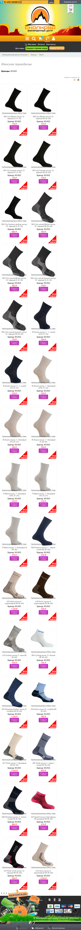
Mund (41, 55)
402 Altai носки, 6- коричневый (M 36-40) (14, 602)
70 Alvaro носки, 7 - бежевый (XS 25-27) (14, 441)
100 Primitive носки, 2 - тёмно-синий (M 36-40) (43, 548)
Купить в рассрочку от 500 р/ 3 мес (14, 705)
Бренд (33, 55)
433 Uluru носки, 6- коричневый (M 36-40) (43, 872)
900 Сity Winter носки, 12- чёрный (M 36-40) (43, 117)
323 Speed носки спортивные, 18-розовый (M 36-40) (43, 818)
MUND (14, 71)
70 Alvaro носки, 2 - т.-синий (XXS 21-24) (43, 333)
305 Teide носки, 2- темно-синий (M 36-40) (43, 764)
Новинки (34, 913)
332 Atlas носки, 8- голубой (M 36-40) (43, 710)
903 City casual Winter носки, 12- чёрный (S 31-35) (14, 279)
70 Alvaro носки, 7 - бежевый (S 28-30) (43, 441)
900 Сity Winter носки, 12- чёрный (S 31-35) (14, 117)
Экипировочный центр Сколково (14, 55)
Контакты (51, 44)
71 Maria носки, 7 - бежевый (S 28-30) (14, 548)
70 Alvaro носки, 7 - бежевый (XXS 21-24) (43, 387)
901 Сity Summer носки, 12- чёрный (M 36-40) (43, 171)
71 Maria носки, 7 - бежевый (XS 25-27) (43, 495)
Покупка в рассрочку (34, 900)
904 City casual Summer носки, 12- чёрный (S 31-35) (43, 279)
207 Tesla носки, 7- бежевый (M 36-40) (14, 764)
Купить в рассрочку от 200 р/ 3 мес (14, 490)
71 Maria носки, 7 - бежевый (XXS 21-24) (14, 495)
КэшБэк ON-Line (57, 48)
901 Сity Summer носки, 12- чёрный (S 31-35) (14, 171)
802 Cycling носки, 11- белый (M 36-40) (43, 656)
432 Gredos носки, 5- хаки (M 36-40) (14, 656)
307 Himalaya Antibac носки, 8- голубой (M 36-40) (14, 710)
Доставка (19, 48)
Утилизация (34, 910)
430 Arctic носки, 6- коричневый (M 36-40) (43, 602)
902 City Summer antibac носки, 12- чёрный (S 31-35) (14, 225)
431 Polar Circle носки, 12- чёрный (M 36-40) (14, 872)
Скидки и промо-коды (36, 48)
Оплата (41, 44)
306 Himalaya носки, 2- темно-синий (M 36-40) (14, 818)
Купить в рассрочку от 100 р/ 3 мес (43, 328)
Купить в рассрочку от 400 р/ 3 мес (14, 598)
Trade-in (34, 907)
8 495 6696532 (13, 2)
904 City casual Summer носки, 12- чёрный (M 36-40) (14, 333)
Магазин (30, 44)
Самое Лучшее (34, 903)
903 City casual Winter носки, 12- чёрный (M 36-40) (43, 225)
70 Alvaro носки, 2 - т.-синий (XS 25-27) (14, 387)
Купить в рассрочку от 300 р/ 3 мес (14, 113)
